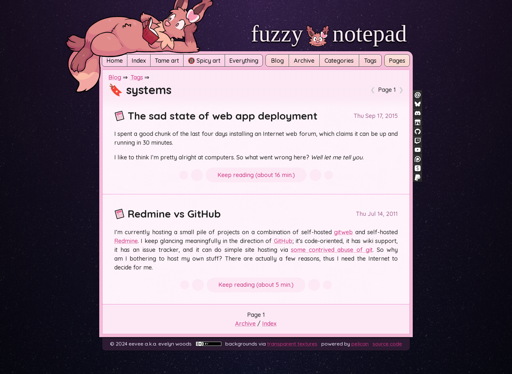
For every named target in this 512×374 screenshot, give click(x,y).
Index (139, 60)
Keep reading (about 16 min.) (256, 175)
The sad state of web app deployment (215, 115)
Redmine (126, 241)
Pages (397, 60)
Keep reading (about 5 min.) (256, 284)
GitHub (283, 241)
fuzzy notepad (329, 34)
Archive (304, 60)
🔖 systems (139, 89)
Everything (243, 60)
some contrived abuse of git (332, 249)
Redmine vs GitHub (167, 213)
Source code (387, 343)
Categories (339, 60)
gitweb (343, 232)
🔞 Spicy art (204, 60)
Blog (277, 60)
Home (114, 60)
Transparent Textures (292, 343)
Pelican (360, 343)
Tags (370, 60)
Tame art (167, 60)
